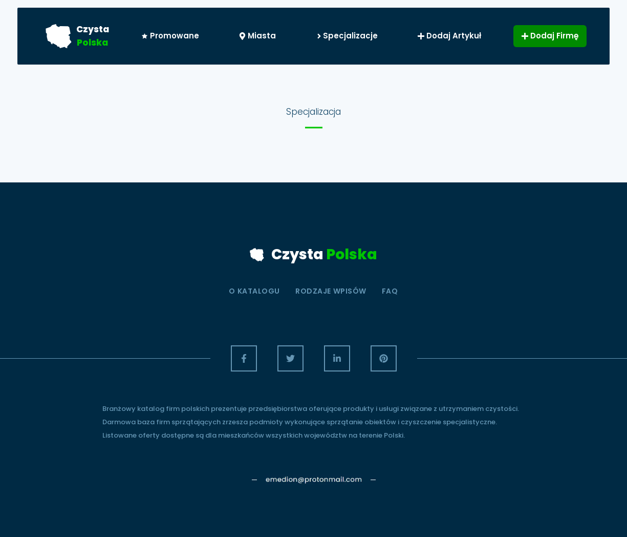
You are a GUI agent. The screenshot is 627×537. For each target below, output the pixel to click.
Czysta (92, 29)
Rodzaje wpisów (330, 291)
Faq (390, 291)
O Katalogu (254, 291)
